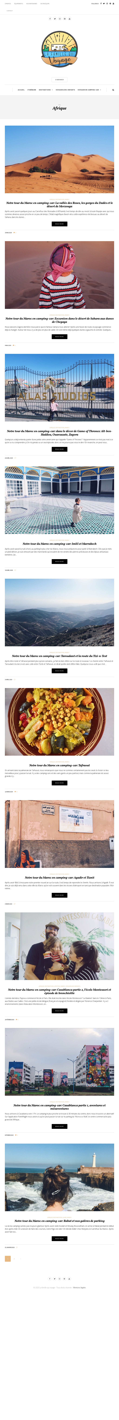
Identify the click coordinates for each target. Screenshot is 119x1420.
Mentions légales (79, 1287)
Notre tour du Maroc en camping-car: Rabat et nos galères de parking (60, 1221)
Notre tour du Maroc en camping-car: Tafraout (59, 765)
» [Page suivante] (20, 1259)
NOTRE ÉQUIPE (45, 3)
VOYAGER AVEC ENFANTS (65, 90)
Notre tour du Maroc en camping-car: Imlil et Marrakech (59, 544)
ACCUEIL (21, 90)
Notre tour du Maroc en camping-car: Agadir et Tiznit (59, 878)
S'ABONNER (59, 79)
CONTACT (10, 11)
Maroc (67, 199)
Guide (65, 1217)
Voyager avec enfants (73, 986)
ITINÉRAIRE (31, 90)
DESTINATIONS (45, 90)
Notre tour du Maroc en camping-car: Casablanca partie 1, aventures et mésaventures (59, 1107)
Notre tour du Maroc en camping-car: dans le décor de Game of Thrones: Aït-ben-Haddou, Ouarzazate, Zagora (59, 433)
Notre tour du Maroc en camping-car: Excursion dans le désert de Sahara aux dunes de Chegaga (59, 320)
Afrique (52, 199)
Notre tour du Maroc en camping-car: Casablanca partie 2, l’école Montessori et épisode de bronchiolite (59, 991)
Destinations (59, 199)
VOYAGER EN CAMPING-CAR (88, 90)
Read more (59, 224)
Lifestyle (57, 986)
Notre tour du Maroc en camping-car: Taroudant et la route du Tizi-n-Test (59, 656)
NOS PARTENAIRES (31, 3)
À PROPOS (8, 3)
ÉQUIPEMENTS (18, 3)
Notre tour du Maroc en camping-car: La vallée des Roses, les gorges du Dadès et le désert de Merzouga (59, 205)
